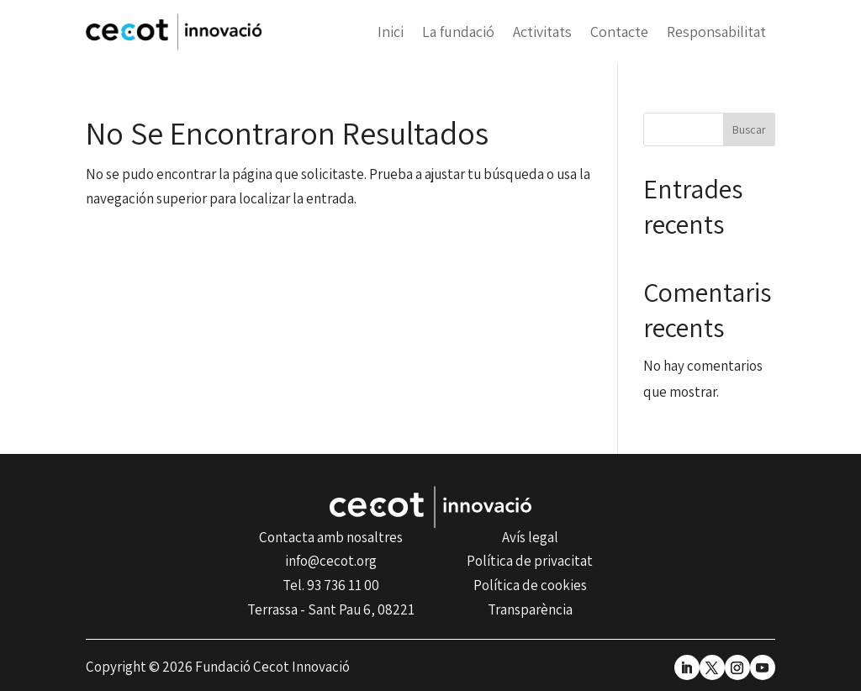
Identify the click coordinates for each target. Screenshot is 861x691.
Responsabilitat (716, 31)
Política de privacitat (530, 560)
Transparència (530, 609)
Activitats (542, 31)
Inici (391, 31)
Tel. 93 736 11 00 (331, 585)
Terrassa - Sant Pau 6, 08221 (331, 609)
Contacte (619, 31)
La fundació (458, 31)
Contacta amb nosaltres (331, 537)
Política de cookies (530, 585)
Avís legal (530, 537)
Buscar (749, 129)
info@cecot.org (331, 560)
